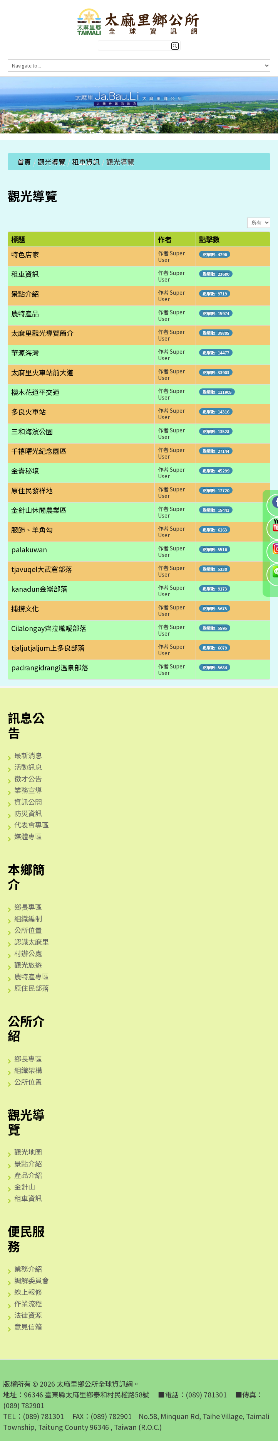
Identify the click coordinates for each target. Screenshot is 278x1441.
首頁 (24, 162)
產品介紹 (28, 1175)
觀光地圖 (28, 1152)
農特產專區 (31, 976)
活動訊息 (28, 767)
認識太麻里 (31, 941)
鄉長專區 (28, 907)
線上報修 (28, 1292)
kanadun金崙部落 (39, 589)
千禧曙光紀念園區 (39, 451)
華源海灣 (25, 353)
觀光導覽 (51, 162)
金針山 (24, 1186)
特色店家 (25, 254)
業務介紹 (28, 1269)
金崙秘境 (25, 471)
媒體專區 (28, 836)
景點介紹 (25, 294)
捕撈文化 (25, 608)
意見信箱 (28, 1326)
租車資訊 (86, 162)
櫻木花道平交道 (35, 392)
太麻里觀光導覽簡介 (42, 333)
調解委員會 (31, 1280)
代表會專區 (31, 825)
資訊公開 (28, 801)
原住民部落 (31, 988)
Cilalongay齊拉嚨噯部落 (48, 628)
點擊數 (209, 239)
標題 (18, 239)
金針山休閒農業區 (39, 510)
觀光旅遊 (28, 965)
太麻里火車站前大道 (42, 372)
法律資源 (28, 1315)
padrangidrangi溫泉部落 (49, 667)
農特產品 (25, 313)
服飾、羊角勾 (32, 530)
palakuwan (29, 549)
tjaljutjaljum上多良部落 (48, 648)
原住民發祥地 (32, 490)
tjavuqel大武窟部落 (41, 569)
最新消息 (28, 755)
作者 (165, 239)
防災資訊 (28, 813)
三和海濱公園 (32, 431)
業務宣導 (28, 790)
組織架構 (28, 1070)
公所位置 (28, 930)
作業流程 (28, 1303)
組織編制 (28, 918)
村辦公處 (28, 953)
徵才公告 (28, 778)
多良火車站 (28, 412)
